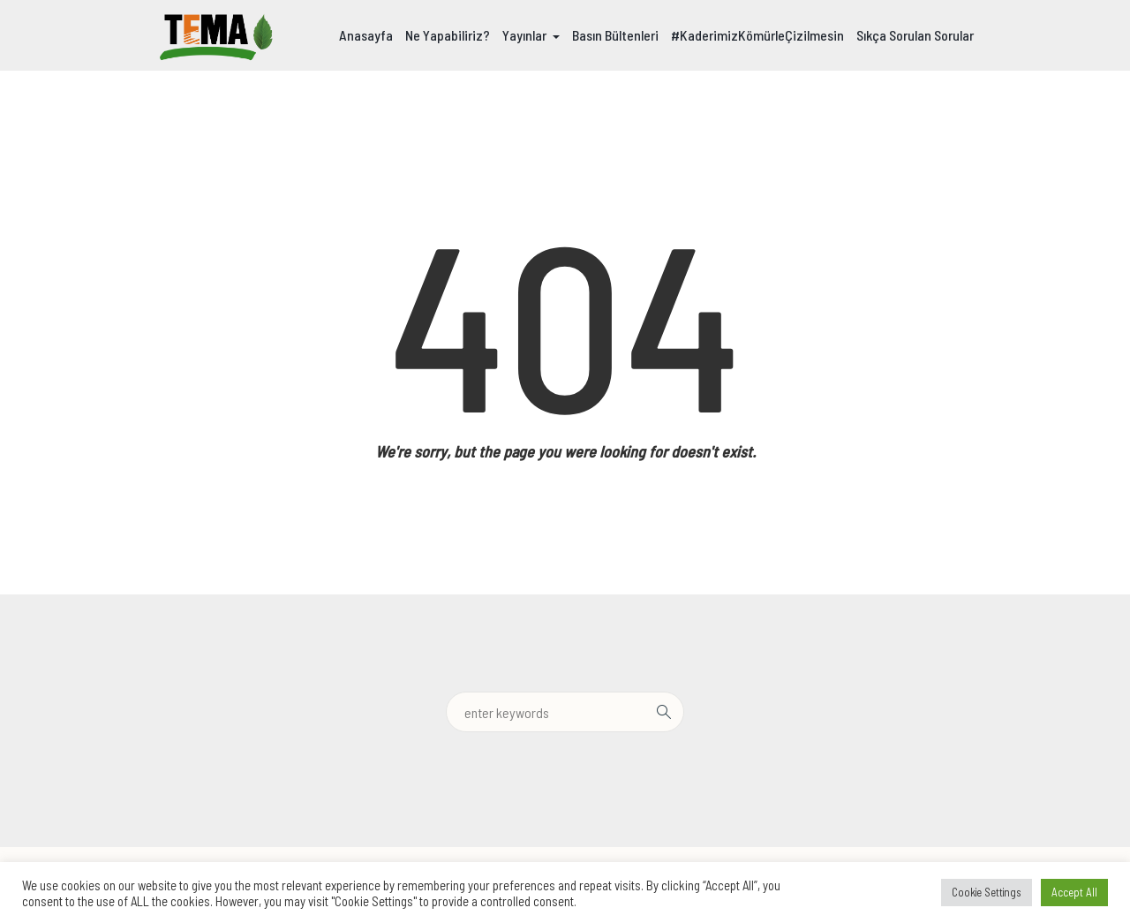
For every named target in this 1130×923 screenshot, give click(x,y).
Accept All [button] (1074, 892)
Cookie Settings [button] (986, 892)
